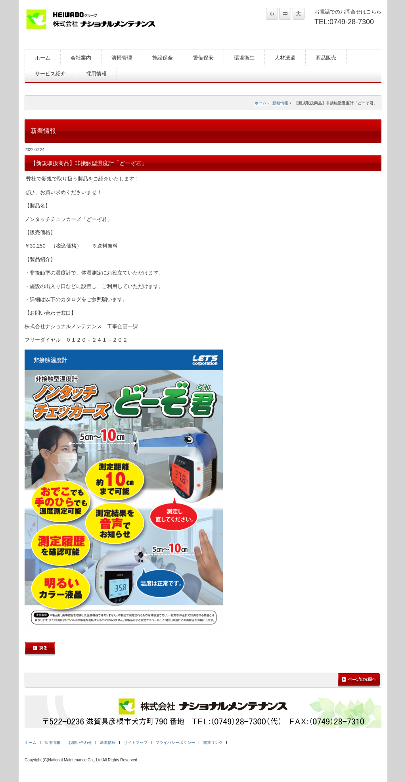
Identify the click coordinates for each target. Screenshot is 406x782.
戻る (40, 649)
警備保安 (203, 58)
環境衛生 (244, 58)
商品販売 (326, 58)
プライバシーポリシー (175, 742)
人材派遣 (285, 58)
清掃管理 (121, 58)
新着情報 (280, 103)
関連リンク (213, 742)
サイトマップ (135, 742)
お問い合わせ (80, 742)
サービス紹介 (50, 74)
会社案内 (81, 58)
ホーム (42, 58)
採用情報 (96, 74)
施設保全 (162, 58)
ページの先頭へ (358, 680)
